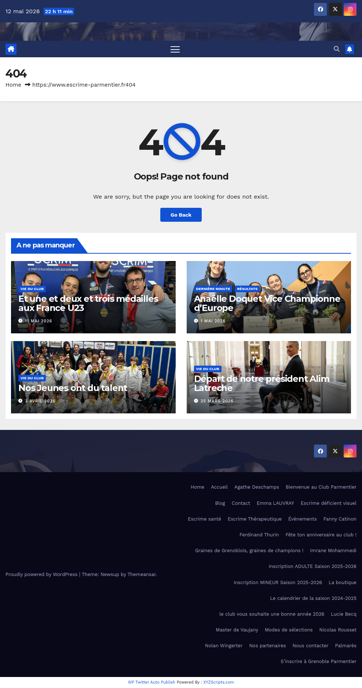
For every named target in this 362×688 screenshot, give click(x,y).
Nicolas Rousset (337, 630)
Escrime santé (204, 519)
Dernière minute (213, 289)
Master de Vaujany (237, 630)
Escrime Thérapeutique (255, 519)
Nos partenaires (267, 645)
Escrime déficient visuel (328, 503)
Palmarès (345, 645)
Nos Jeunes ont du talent (72, 388)
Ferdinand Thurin (259, 534)
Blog (220, 503)
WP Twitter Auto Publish (151, 682)
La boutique (342, 582)
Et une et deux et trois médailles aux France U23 (88, 303)
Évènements (302, 519)
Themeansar (142, 574)
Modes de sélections (289, 630)
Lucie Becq (343, 614)
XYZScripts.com (219, 682)
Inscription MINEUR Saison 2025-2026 (278, 582)
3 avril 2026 (40, 401)
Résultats (247, 289)
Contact (241, 503)
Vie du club (32, 289)
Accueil (219, 487)
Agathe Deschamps (256, 487)
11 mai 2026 (38, 321)
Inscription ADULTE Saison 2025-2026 (312, 566)
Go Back (180, 215)
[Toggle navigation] (175, 49)
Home (13, 85)
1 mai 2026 (213, 321)
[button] (337, 49)
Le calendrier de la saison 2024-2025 (313, 598)
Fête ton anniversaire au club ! (321, 534)
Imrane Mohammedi (333, 550)
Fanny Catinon (339, 519)
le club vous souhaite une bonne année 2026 (271, 614)
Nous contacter (311, 645)
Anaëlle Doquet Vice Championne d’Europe (267, 303)
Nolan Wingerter (223, 645)
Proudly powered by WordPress (42, 574)
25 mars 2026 (217, 401)
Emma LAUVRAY (275, 503)
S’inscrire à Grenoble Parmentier (318, 662)
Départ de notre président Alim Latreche (261, 383)
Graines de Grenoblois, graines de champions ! (249, 550)
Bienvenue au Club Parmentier (321, 487)
